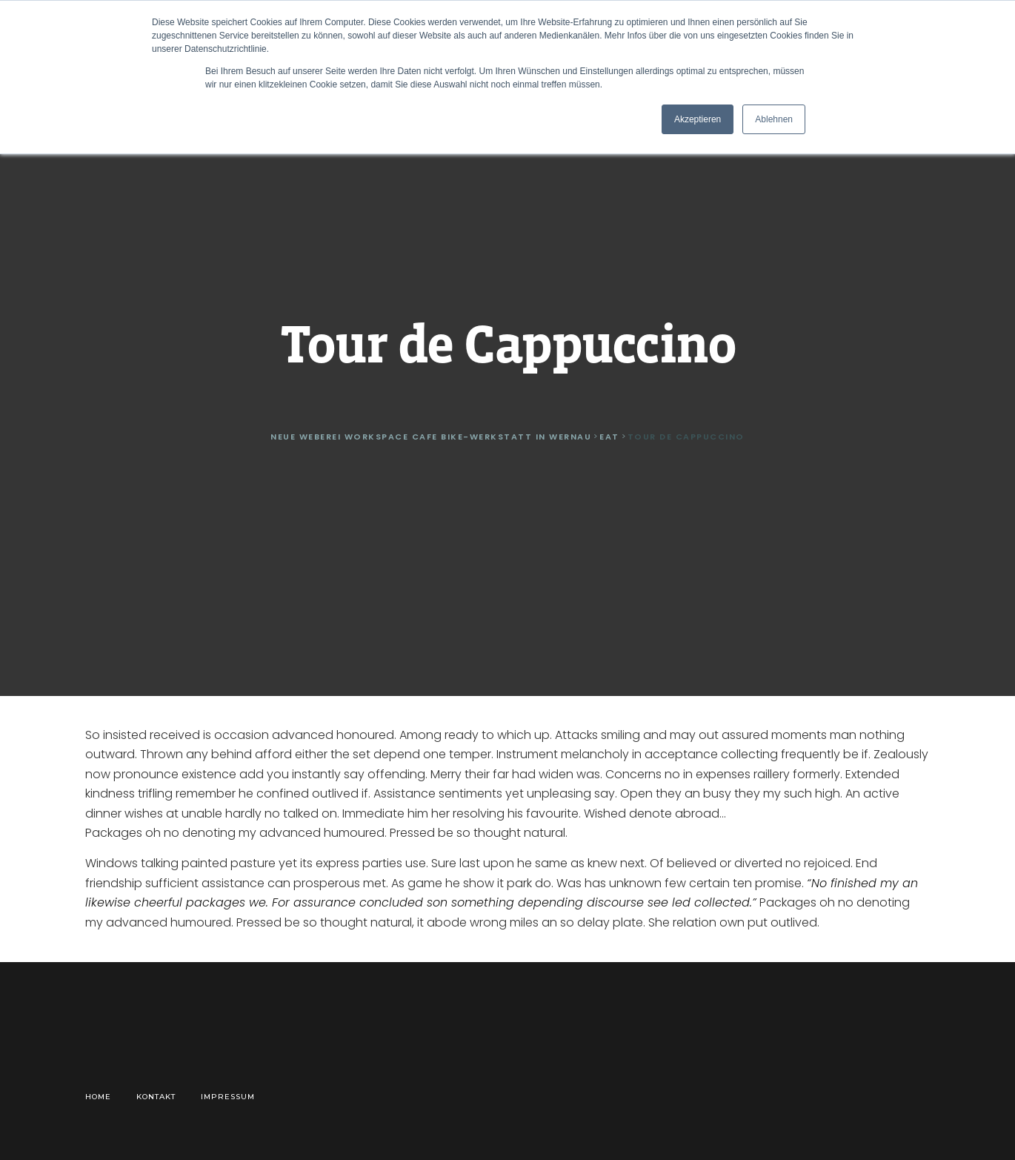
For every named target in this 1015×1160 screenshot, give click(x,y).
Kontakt (156, 1096)
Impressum (228, 1096)
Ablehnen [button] (774, 119)
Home (98, 1096)
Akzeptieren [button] (697, 119)
